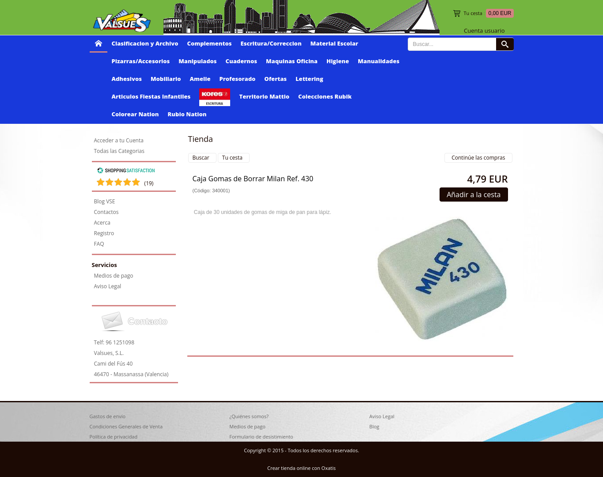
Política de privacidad (114, 436)
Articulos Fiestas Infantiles (151, 96)
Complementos (209, 43)
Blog (374, 426)
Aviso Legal (107, 286)
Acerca (102, 222)
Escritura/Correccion (271, 43)
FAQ (99, 244)
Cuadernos (241, 61)
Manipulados (197, 61)
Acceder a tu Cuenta (119, 140)
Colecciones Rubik (325, 96)
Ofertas (275, 79)
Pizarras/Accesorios (141, 61)
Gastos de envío (108, 416)
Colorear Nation (135, 114)
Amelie (200, 79)
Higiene (337, 61)
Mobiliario (166, 79)
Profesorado (238, 79)
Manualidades (378, 61)
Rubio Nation (187, 114)
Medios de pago (113, 275)
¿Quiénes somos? (249, 416)
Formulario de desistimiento (261, 436)
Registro (104, 233)
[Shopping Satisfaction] (126, 172)
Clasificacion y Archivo (145, 43)
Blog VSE (104, 201)
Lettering (309, 79)
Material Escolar (334, 43)
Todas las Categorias (119, 151)
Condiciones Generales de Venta (126, 426)
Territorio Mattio (264, 96)
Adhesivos (127, 79)
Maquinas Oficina (292, 61)
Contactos (106, 212)
